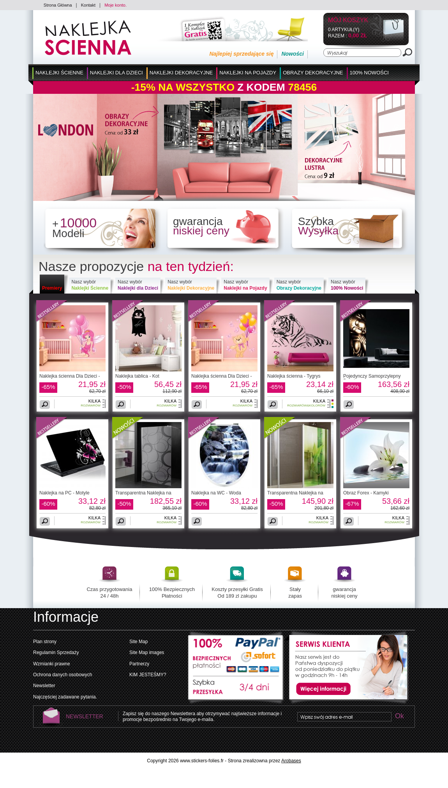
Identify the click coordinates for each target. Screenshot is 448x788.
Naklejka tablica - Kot (137, 376)
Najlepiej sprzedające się (241, 54)
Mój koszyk (348, 20)
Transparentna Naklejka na (143, 493)
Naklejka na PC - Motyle (64, 493)
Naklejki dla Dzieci (116, 73)
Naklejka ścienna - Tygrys (294, 376)
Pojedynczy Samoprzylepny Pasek (371, 378)
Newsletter (44, 685)
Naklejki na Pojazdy (247, 73)
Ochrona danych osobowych (62, 674)
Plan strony (44, 641)
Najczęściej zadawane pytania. (65, 697)
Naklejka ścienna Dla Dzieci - (69, 376)
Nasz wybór (89, 285)
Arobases (291, 760)
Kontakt (88, 5)
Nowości (292, 54)
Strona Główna (58, 5)
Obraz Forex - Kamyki (366, 493)
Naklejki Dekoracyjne (181, 73)
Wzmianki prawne (51, 664)
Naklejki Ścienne (59, 73)
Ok (399, 716)
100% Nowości (369, 73)
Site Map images (146, 652)
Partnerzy (139, 664)
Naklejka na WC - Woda (216, 493)
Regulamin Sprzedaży (56, 652)
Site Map (138, 641)
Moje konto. (115, 5)
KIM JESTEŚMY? (147, 674)
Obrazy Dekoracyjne (313, 73)
